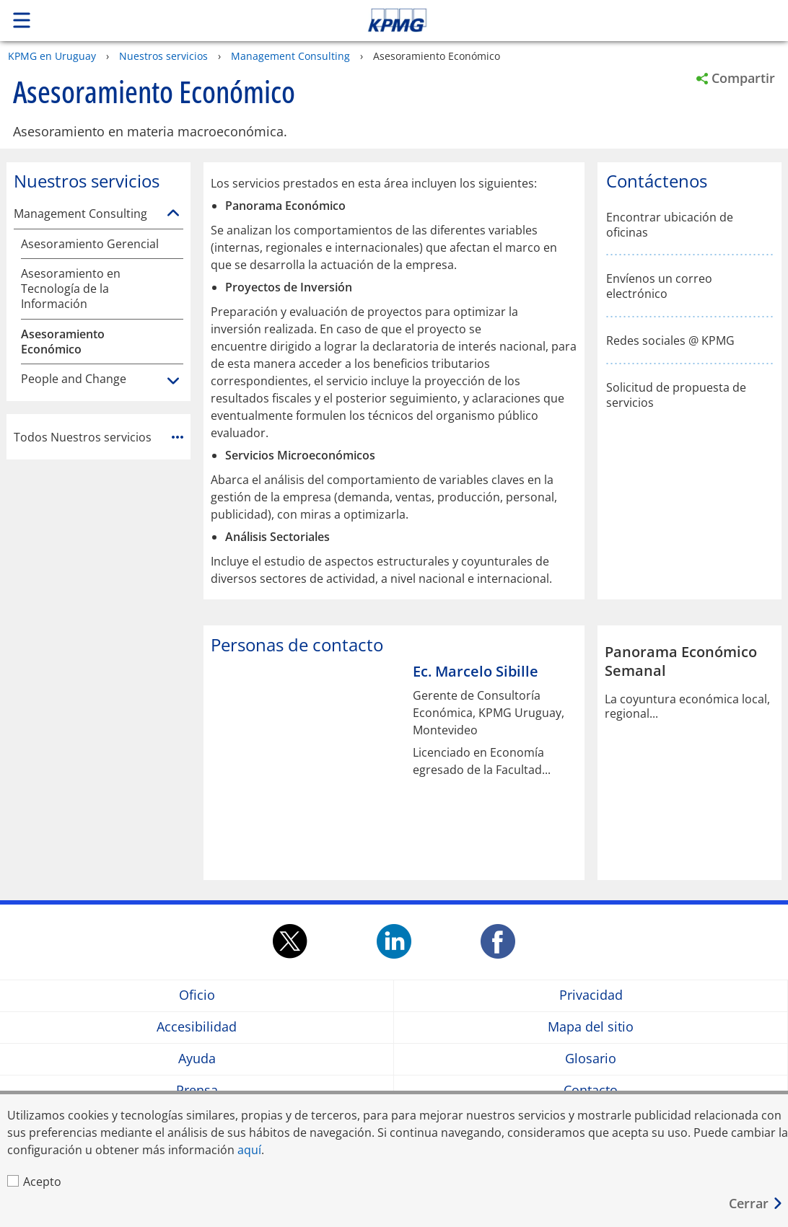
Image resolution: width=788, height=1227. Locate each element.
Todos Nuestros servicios (98, 437)
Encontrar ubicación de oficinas (669, 225)
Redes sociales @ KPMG (670, 340)
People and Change (73, 379)
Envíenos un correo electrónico (659, 286)
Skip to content (552, 20)
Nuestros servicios (163, 56)
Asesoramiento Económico (63, 342)
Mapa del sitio (591, 1027)
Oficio (197, 995)
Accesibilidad (197, 1027)
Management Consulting (290, 56)
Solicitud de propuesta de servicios (676, 395)
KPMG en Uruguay (52, 56)
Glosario (590, 1058)
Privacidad (591, 995)
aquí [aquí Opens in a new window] (249, 1150)
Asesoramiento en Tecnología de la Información (71, 288)
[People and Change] (173, 381)
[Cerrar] (756, 1204)
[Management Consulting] (173, 213)
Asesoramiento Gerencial (90, 244)
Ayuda (197, 1058)
